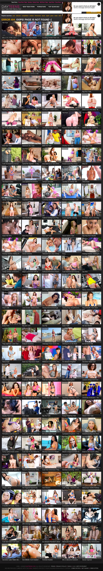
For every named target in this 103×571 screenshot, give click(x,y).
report (19, 35)
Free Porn (58, 2)
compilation (25, 15)
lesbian (32, 15)
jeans (52, 15)
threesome (38, 15)
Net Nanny (85, 568)
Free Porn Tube (22, 2)
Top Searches (53, 7)
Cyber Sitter (94, 568)
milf (60, 15)
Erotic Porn (36, 2)
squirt (47, 15)
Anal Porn (51, 2)
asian (56, 15)
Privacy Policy (61, 566)
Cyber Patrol (76, 568)
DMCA (70, 566)
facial (43, 15)
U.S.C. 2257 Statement (80, 566)
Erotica (30, 2)
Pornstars (41, 7)
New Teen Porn (29, 7)
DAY (11, 6)
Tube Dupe (5, 22)
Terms (53, 566)
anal (14, 15)
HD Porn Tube (44, 2)
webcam (18, 15)
